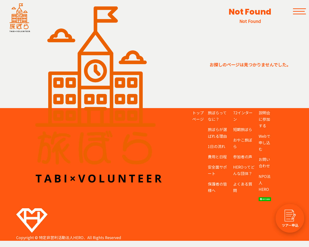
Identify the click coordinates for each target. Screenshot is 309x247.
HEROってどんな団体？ (244, 170)
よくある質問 (242, 187)
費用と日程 (217, 156)
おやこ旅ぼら (242, 143)
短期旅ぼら (242, 129)
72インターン (243, 116)
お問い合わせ (264, 162)
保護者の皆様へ (217, 187)
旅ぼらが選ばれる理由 (217, 132)
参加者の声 (242, 156)
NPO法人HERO (265, 182)
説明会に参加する (264, 119)
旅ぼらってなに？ (217, 116)
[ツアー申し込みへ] (290, 218)
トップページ (198, 116)
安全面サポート (217, 170)
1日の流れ (216, 146)
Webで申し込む (264, 142)
